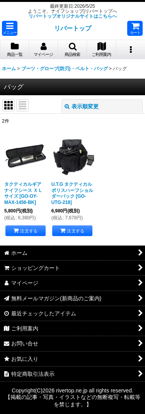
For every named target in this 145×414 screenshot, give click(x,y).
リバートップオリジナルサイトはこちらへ (73, 16)
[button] (9, 28)
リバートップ (72, 28)
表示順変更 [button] (82, 106)
